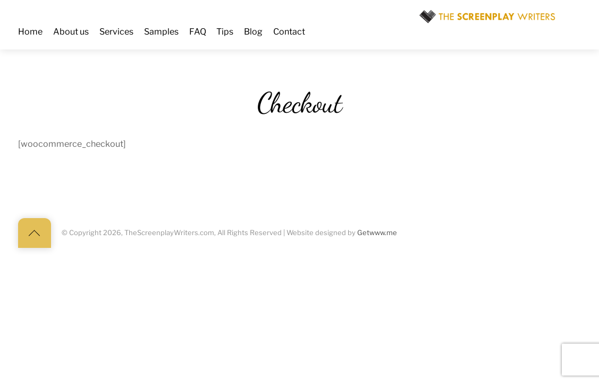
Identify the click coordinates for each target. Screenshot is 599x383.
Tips (224, 32)
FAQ (197, 32)
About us (71, 32)
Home (30, 32)
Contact (289, 32)
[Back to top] (34, 233)
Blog (253, 32)
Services (116, 32)
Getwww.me (377, 233)
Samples (161, 32)
